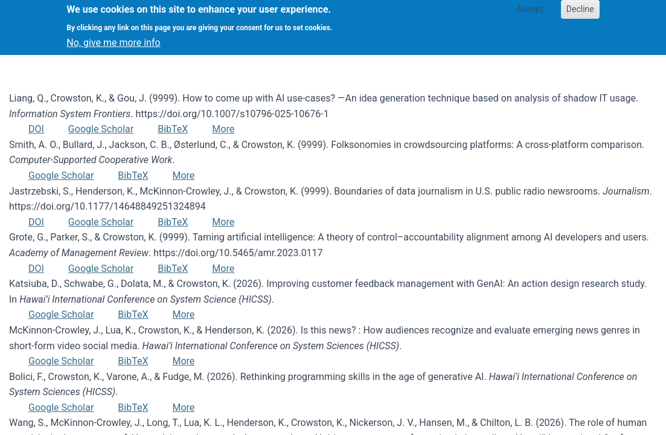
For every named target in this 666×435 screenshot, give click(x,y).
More (223, 129)
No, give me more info (113, 38)
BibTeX (173, 129)
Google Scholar (100, 129)
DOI (36, 129)
